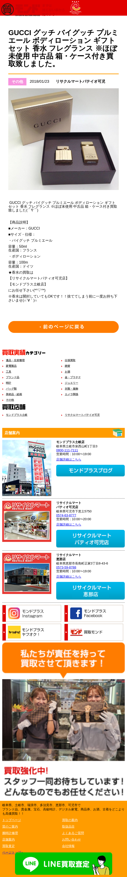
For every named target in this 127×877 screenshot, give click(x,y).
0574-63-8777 (66, 515)
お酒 (67, 371)
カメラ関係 (71, 394)
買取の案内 (70, 820)
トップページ (11, 820)
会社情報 (68, 846)
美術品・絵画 (14, 394)
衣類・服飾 (71, 388)
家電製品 (11, 366)
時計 (8, 383)
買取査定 (8, 846)
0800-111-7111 (67, 450)
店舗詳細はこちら (68, 459)
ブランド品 (12, 377)
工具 (8, 371)
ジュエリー (71, 383)
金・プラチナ (73, 377)
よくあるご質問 (73, 833)
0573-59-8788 (66, 567)
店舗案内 (8, 839)
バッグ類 (11, 388)
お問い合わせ (71, 839)
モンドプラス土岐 (16, 414)
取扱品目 (68, 826)
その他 (10, 400)
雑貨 (67, 366)
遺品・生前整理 (15, 360)
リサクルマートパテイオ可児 (82, 414)
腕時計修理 (10, 833)
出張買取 (70, 360)
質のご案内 (10, 826)
